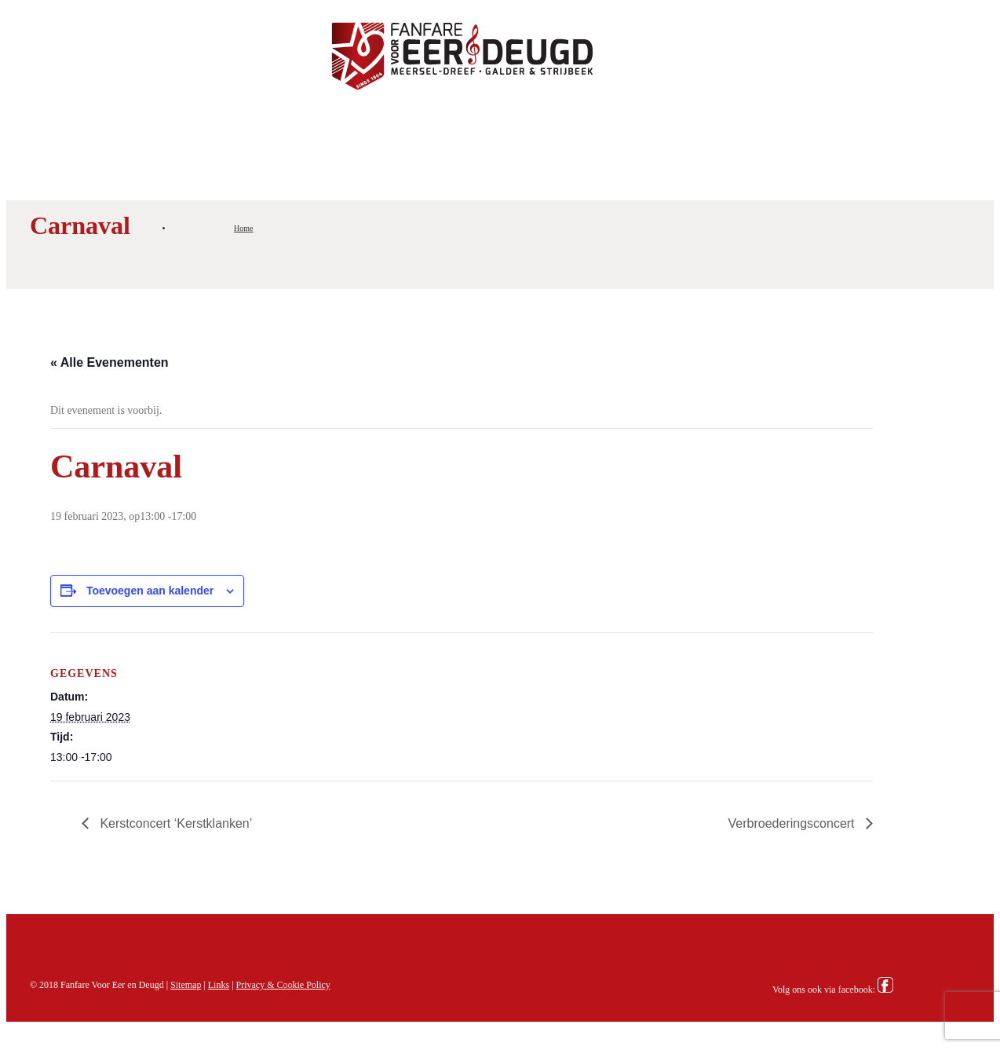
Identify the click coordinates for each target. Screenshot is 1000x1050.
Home (243, 228)
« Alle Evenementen (109, 362)
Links (218, 984)
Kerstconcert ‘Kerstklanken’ (174, 823)
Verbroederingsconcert (793, 823)
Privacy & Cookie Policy (283, 984)
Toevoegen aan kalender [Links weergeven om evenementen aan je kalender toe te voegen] (150, 590)
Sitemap (185, 984)
